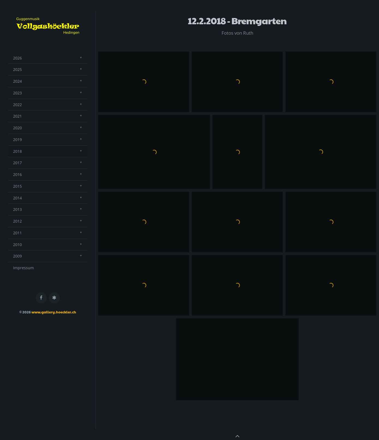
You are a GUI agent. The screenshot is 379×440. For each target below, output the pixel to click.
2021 (17, 116)
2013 (17, 209)
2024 (17, 81)
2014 (17, 197)
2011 (17, 232)
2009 (17, 256)
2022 (17, 104)
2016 (17, 174)
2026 (17, 58)
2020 (17, 127)
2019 (17, 139)
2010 (17, 244)
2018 (17, 151)
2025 (17, 69)
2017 (17, 162)
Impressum (23, 267)
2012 (17, 221)
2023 (17, 92)
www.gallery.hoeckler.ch (53, 312)
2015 (17, 186)
